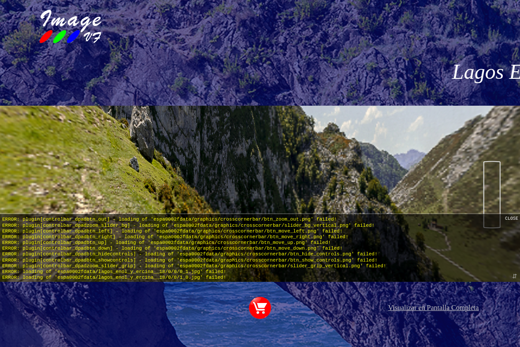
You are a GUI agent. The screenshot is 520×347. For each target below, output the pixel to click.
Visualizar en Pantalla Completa (433, 307)
